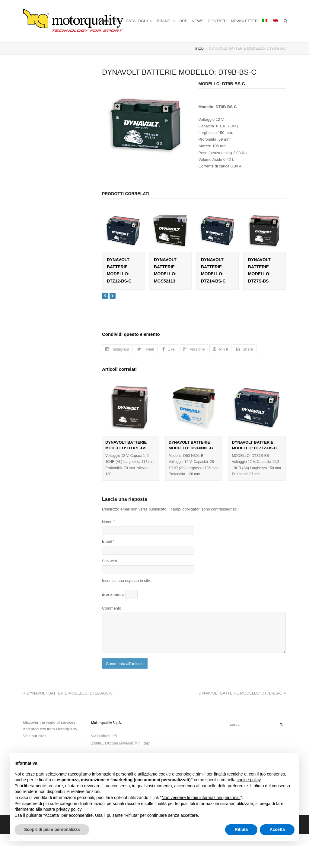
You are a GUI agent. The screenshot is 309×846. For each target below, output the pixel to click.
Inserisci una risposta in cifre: (127, 580)
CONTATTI (217, 21)
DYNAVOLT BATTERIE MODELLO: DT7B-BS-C (242, 693)
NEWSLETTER (244, 21)
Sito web (109, 561)
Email (108, 541)
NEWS (197, 21)
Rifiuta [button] (241, 829)
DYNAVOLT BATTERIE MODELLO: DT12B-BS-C (68, 693)
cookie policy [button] (248, 779)
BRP (184, 21)
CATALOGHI (139, 21)
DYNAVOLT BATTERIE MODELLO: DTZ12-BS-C (254, 445)
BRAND (166, 21)
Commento (111, 608)
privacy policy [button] (68, 809)
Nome (108, 522)
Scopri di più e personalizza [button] (52, 829)
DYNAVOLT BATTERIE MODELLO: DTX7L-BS (126, 445)
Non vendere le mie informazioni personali (200, 797)
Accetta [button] (277, 829)
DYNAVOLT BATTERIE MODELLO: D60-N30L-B (191, 445)
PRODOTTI (109, 21)
